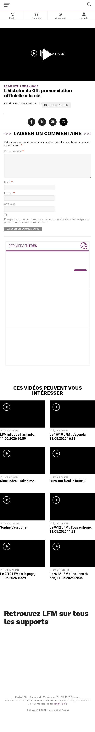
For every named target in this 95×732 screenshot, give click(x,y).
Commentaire (14, 151)
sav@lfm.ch (60, 708)
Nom (8, 186)
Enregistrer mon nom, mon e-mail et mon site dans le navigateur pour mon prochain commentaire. (46, 225)
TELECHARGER (56, 105)
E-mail (9, 197)
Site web (10, 208)
